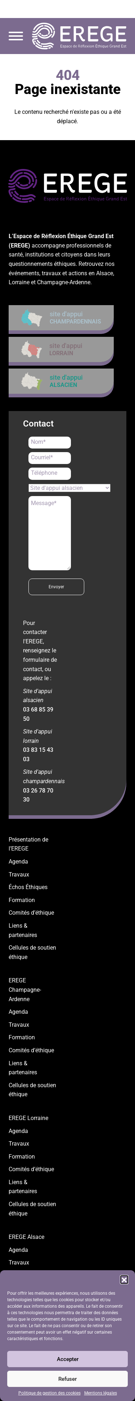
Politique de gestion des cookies (49, 1393)
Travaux (19, 874)
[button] (124, 1279)
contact (110, 9)
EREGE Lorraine (28, 1118)
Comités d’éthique (31, 912)
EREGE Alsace (26, 1236)
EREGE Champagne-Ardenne (25, 989)
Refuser (67, 1379)
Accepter (67, 1359)
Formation (22, 900)
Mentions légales (100, 1393)
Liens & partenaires (23, 930)
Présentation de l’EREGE (28, 844)
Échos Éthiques (28, 887)
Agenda (18, 861)
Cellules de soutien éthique (32, 952)
